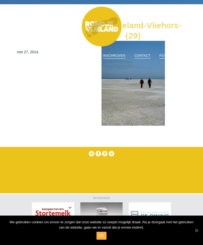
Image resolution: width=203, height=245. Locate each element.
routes (87, 56)
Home (36, 56)
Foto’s (165, 56)
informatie (60, 56)
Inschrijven (114, 56)
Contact (142, 56)
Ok (101, 235)
